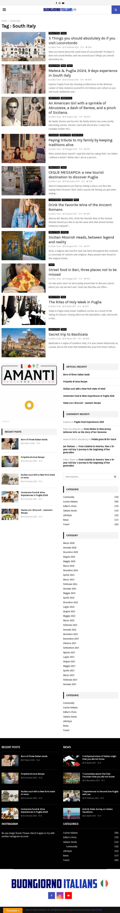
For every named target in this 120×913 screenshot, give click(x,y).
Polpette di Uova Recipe (32, 457)
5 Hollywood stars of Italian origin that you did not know (99, 757)
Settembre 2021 (71, 648)
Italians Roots (66, 98)
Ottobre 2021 (69, 643)
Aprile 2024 (69, 575)
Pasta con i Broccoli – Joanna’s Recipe (82, 403)
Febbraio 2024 (70, 584)
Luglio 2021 (68, 657)
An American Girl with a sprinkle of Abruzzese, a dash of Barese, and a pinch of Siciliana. (82, 108)
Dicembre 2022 (70, 602)
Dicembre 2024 (70, 570)
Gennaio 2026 (69, 547)
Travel (63, 33)
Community (53, 135)
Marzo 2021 (68, 675)
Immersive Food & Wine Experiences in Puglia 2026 (34, 494)
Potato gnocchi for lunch (103, 439)
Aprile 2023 (68, 597)
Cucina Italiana (54, 200)
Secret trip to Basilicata (68, 334)
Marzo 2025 (68, 566)
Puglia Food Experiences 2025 (89, 422)
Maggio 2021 (69, 666)
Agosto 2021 (69, 652)
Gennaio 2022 (69, 629)
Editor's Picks (54, 33)
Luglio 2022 (68, 607)
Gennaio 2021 (69, 684)
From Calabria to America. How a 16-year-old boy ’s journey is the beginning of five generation (89, 449)
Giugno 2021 (69, 661)
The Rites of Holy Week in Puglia (75, 302)
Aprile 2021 (68, 670)
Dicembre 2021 (70, 634)
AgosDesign (97, 910)
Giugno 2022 (69, 611)
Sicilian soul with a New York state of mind (84, 389)
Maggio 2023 (69, 593)
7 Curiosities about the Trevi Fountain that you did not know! (98, 775)
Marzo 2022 (68, 620)
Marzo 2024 (69, 579)
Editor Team (56, 47)
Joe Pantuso (69, 446)
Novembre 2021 (71, 638)
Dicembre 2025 (70, 552)
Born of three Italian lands (34, 439)
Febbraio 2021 (70, 680)
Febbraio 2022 (70, 625)
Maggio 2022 (69, 616)
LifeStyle (64, 232)
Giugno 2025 (69, 557)
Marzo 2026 (69, 543)
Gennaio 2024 (69, 588)
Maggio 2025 (69, 561)
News (63, 66)
